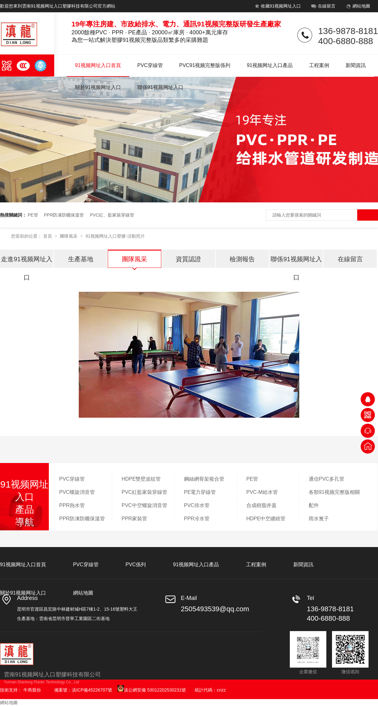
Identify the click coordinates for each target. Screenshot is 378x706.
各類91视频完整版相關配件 (334, 498)
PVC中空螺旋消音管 (144, 505)
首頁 (48, 236)
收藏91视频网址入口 (277, 7)
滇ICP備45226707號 (92, 689)
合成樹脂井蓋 (261, 505)
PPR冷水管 (196, 518)
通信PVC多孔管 (326, 479)
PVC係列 (135, 564)
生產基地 (80, 259)
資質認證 (188, 259)
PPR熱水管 (72, 505)
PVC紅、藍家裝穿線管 (112, 214)
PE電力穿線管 (200, 492)
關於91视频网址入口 (98, 87)
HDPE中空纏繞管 (265, 518)
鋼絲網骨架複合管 (204, 479)
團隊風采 (69, 236)
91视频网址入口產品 (270, 65)
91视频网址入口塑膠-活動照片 (115, 236)
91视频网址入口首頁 (98, 65)
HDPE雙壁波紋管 (141, 479)
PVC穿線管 (150, 65)
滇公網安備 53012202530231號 (151, 689)
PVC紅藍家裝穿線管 (144, 492)
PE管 (33, 214)
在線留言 (322, 7)
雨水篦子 (319, 518)
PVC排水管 (196, 505)
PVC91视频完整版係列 (205, 65)
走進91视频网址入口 (26, 262)
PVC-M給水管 (262, 492)
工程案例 (319, 65)
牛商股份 (32, 689)
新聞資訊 (356, 65)
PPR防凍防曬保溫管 (64, 214)
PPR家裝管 (134, 518)
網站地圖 (357, 7)
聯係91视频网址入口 (160, 87)
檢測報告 (242, 259)
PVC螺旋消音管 (77, 492)
